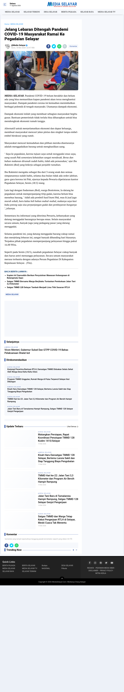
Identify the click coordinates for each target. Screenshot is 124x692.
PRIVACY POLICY (106, 571)
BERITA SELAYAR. (28, 565)
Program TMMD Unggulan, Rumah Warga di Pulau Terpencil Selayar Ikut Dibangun (38, 380)
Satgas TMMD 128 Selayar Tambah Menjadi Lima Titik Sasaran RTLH (38, 287)
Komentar (73, 46)
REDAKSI (90, 568)
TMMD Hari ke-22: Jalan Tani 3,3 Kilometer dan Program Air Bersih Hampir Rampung (39, 400)
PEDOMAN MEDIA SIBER (105, 568)
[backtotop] (62, 579)
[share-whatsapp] (59, 46)
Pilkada (64, 568)
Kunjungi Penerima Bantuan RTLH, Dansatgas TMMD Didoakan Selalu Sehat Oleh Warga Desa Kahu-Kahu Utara (40, 370)
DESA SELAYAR (50, 11)
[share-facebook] (48, 46)
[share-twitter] (54, 46)
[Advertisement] (41, 319)
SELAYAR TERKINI (32, 11)
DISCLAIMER (93, 571)
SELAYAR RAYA (87, 11)
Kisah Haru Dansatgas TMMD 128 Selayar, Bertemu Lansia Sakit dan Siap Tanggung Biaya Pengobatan (39, 390)
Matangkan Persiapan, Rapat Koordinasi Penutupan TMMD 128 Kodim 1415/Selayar (56, 437)
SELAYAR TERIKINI (29, 571)
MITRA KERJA (100, 573)
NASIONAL (46, 568)
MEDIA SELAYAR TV (107, 11)
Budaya (44, 565)
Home (6, 24)
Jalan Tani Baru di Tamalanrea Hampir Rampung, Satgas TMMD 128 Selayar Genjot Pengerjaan (40, 410)
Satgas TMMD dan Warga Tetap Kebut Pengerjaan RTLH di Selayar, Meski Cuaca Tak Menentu (56, 519)
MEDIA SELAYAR (12, 11)
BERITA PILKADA (68, 11)
